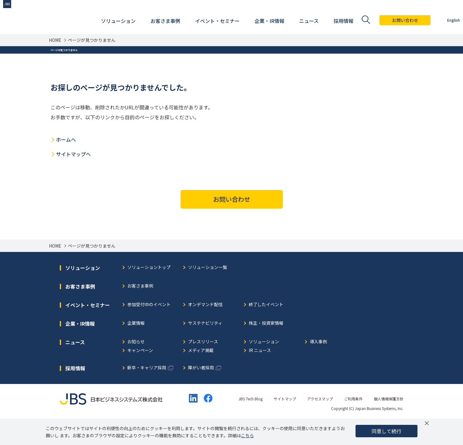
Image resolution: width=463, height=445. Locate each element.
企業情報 (136, 347)
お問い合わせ (396, 20)
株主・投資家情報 (266, 347)
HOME (55, 40)
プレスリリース (203, 365)
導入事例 (318, 365)
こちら (247, 435)
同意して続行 (386, 431)
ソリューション (264, 365)
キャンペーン (140, 374)
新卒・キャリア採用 (146, 391)
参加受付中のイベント (149, 328)
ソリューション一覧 (207, 291)
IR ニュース (260, 374)
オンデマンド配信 (205, 328)
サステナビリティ (205, 347)
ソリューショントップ (149, 291)
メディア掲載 (201, 374)
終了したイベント (266, 328)
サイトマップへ (73, 177)
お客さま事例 (140, 309)
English (444, 20)
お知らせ (136, 365)
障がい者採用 (201, 391)
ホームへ (66, 163)
